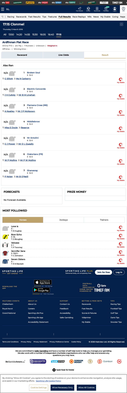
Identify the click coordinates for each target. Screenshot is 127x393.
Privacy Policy (26, 352)
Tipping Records (118, 326)
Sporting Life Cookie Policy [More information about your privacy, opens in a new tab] (48, 381)
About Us (32, 304)
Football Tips (116, 309)
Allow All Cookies (86, 388)
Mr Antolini (33, 138)
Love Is (14, 226)
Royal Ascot (7, 309)
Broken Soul (33, 72)
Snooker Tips (116, 322)
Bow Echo (16, 234)
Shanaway (32, 170)
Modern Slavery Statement (39, 326)
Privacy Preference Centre (59, 352)
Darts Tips (115, 317)
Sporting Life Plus (35, 313)
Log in (119, 272)
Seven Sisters (18, 259)
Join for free (103, 272)
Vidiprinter (86, 317)
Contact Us (65, 304)
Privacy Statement (40, 352)
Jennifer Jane (18, 251)
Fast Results (87, 309)
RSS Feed (32, 331)
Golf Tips (114, 313)
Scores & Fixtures (89, 313)
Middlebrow (33, 121)
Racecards (86, 304)
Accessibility (65, 313)
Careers (31, 309)
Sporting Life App (35, 317)
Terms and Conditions (10, 352)
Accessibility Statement (38, 322)
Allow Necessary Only (62, 388)
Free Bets (86, 326)
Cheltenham (7, 304)
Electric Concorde (36, 89)
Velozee (15, 243)
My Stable (86, 322)
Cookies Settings (39, 388)
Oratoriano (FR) (35, 154)
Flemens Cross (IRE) (37, 105)
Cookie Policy (76, 352)
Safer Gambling (66, 317)
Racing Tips (115, 304)
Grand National (8, 313)
